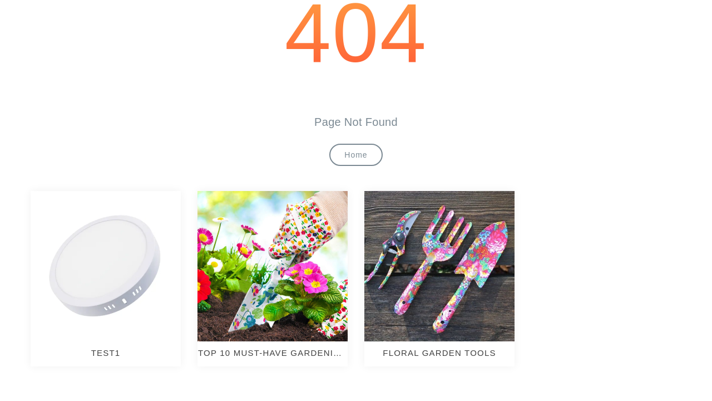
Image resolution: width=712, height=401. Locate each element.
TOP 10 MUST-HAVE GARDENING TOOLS (272, 353)
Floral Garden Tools (439, 353)
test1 (106, 353)
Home (355, 154)
